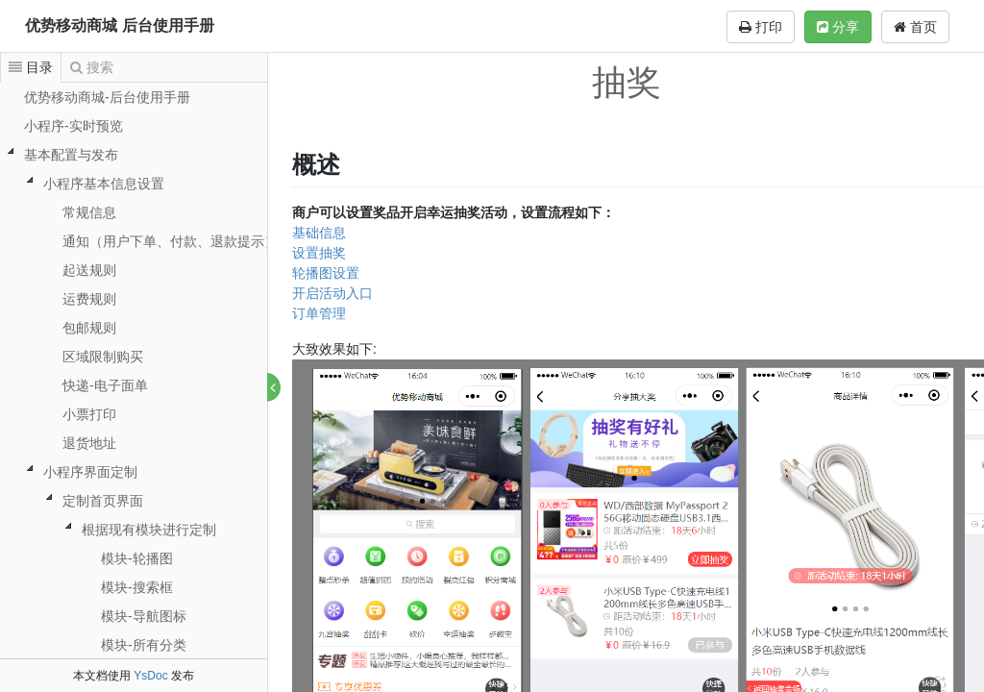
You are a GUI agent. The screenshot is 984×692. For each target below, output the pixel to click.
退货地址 (89, 443)
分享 (838, 27)
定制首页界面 (102, 500)
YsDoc (150, 675)
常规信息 (89, 212)
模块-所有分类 (143, 645)
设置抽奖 (320, 252)
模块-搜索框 (137, 587)
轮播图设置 (326, 273)
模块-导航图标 (143, 616)
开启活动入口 (333, 293)
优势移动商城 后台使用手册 (119, 25)
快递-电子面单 (105, 385)
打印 (760, 27)
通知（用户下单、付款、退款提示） (170, 241)
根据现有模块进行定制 (149, 529)
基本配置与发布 (71, 154)
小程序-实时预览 (73, 126)
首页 (915, 27)
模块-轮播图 (137, 558)
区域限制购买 (102, 356)
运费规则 (89, 299)
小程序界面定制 (90, 472)
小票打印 (89, 414)
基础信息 (320, 232)
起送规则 (89, 270)
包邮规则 (89, 327)
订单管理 (320, 313)
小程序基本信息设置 (103, 183)
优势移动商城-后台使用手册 (107, 97)
